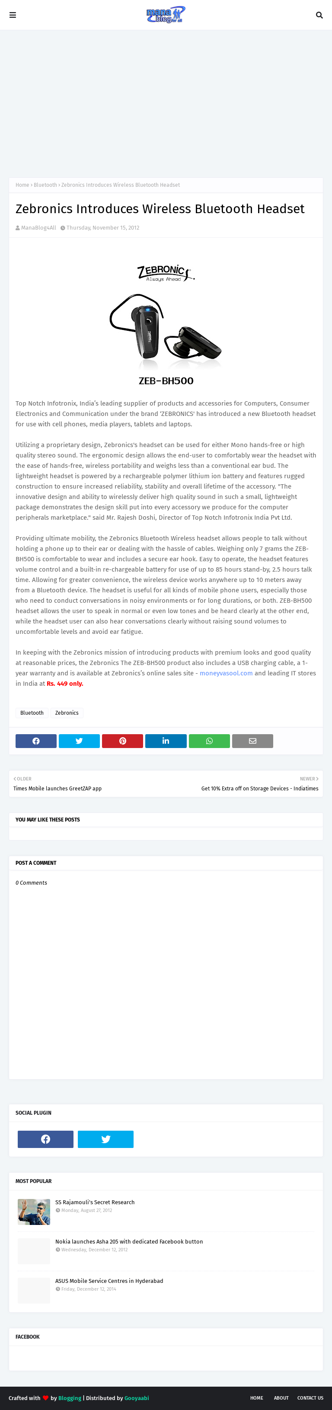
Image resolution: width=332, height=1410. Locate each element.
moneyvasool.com (226, 673)
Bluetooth (45, 185)
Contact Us (310, 1398)
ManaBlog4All (38, 227)
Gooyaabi (136, 1398)
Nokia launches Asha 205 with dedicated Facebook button (129, 1241)
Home (22, 185)
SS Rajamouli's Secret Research (95, 1202)
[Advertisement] (166, 103)
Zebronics (67, 713)
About (281, 1398)
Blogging (69, 1398)
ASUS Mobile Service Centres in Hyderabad (109, 1281)
